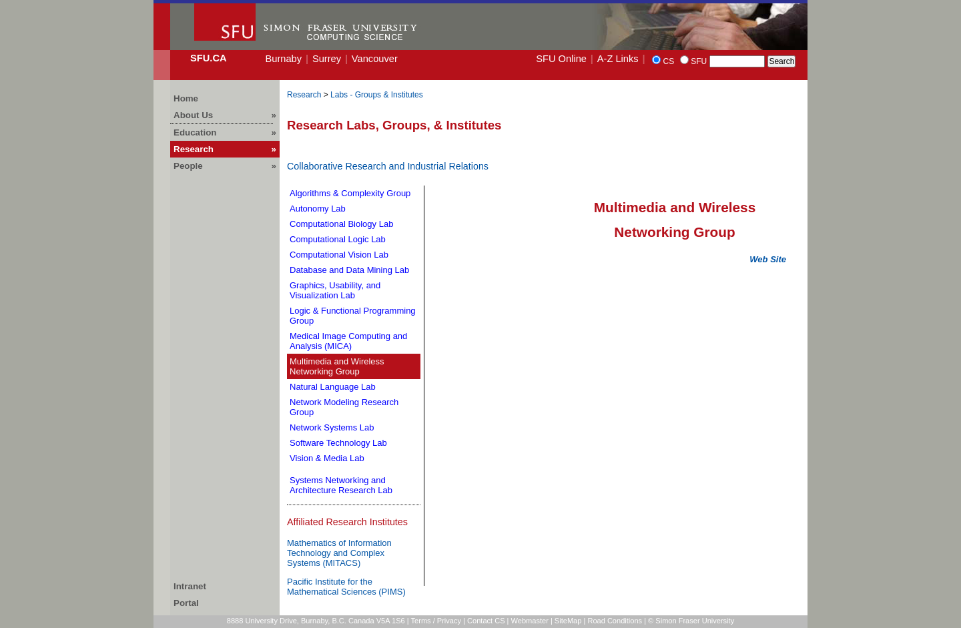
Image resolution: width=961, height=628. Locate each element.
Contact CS (486, 621)
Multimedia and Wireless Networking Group (337, 366)
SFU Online (561, 58)
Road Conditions (614, 621)
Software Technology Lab (338, 443)
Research (304, 94)
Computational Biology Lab (341, 224)
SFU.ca (208, 58)
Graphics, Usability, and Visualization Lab (335, 290)
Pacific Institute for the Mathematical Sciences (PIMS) (346, 587)
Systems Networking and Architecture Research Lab (341, 485)
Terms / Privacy (436, 621)
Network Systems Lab (332, 427)
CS (668, 61)
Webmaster (530, 621)
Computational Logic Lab (338, 239)
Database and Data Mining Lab (349, 270)
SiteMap (568, 621)
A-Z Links (618, 58)
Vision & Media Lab (327, 458)
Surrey (326, 58)
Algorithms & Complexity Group (350, 193)
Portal (186, 603)
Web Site (767, 259)
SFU (699, 61)
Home (186, 98)
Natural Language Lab (333, 387)
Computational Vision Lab (339, 255)
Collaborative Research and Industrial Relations (388, 166)
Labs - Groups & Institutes (376, 94)
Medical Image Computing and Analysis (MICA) (348, 341)
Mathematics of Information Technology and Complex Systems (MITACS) (339, 553)
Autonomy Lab (318, 209)
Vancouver (375, 58)
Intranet (190, 586)
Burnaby (283, 58)
